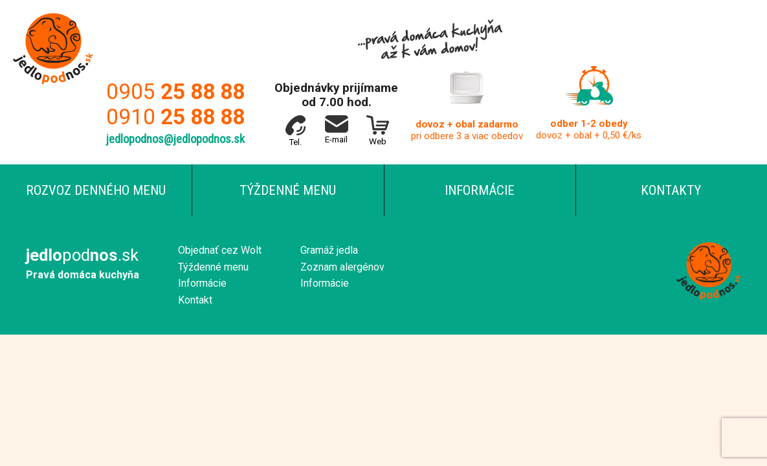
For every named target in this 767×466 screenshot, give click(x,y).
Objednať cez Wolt (219, 250)
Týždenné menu (287, 190)
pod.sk (82, 255)
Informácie (480, 190)
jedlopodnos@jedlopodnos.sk (175, 139)
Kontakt (195, 300)
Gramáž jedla (329, 250)
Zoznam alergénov (342, 267)
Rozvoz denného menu (96, 190)
